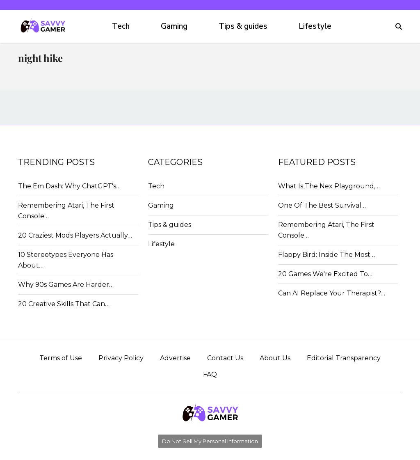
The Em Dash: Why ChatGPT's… (69, 186)
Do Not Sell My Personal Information (210, 441)
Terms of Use (60, 358)
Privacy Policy (121, 358)
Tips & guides (243, 26)
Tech (121, 26)
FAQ (210, 374)
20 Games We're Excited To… (325, 274)
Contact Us (225, 358)
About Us (275, 358)
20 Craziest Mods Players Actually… (75, 235)
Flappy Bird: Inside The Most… (326, 255)
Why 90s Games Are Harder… (66, 284)
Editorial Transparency (344, 358)
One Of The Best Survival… (322, 205)
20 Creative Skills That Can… (64, 304)
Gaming (174, 26)
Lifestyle (315, 26)
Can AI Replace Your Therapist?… (331, 293)
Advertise (175, 358)
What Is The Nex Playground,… (329, 186)
